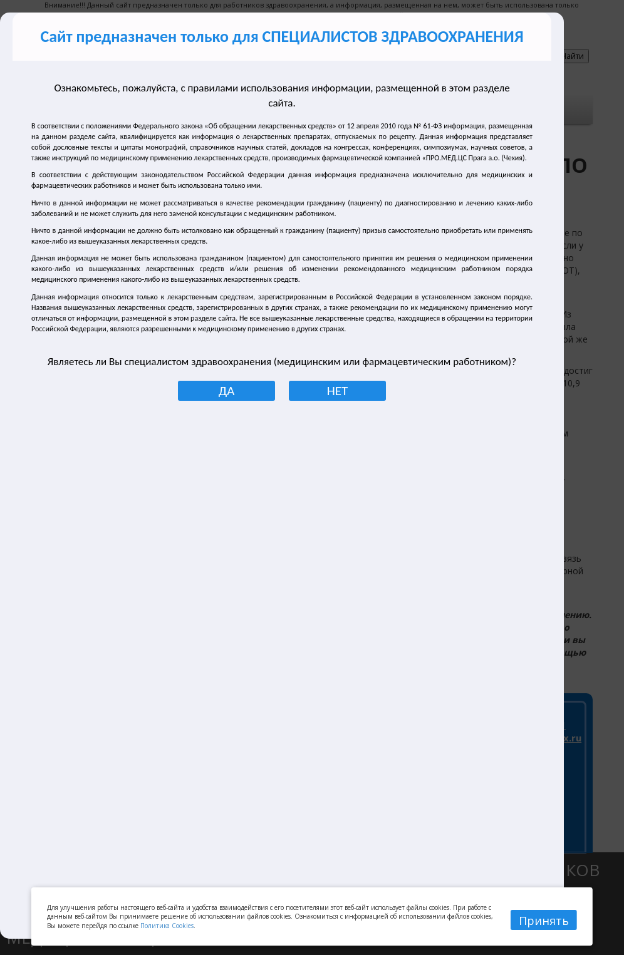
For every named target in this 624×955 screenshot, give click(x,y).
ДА (227, 391)
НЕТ (337, 391)
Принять (544, 920)
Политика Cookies (167, 925)
